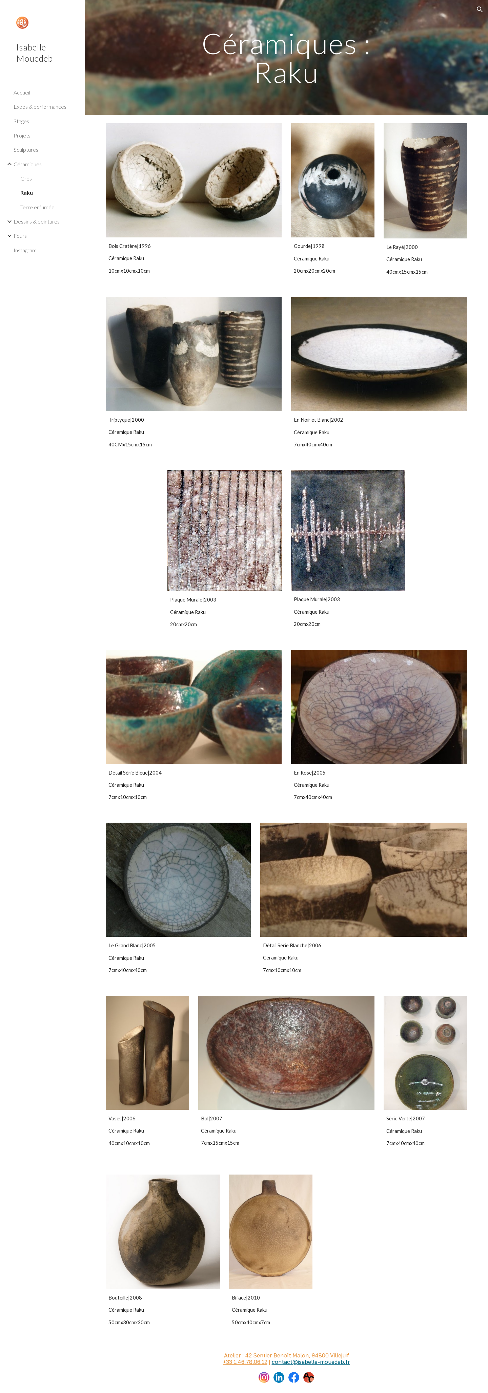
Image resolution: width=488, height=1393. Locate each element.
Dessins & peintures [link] (37, 221)
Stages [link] (21, 121)
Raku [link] (26, 192)
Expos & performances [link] (40, 106)
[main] (286, 57)
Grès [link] (26, 178)
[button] (480, 9)
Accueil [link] (22, 92)
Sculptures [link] (26, 149)
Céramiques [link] (28, 164)
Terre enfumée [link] (37, 207)
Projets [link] (22, 135)
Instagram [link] (25, 250)
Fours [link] (20, 235)
